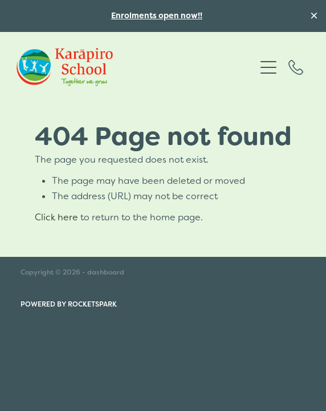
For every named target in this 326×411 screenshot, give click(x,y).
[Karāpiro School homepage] (136, 67)
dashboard (105, 272)
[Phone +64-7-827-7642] (295, 67)
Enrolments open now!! (156, 15)
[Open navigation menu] (268, 67)
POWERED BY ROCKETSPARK (69, 304)
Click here (56, 217)
